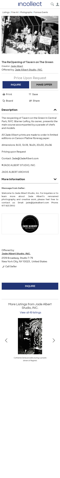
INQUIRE (16, 84)
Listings (5, 12)
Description (30, 109)
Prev (6, 340)
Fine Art (14, 12)
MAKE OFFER (44, 84)
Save (33, 94)
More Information (30, 178)
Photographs (26, 12)
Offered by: (22, 69)
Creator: (12, 66)
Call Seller (9, 266)
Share (34, 100)
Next (54, 340)
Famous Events (41, 12)
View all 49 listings (30, 312)
